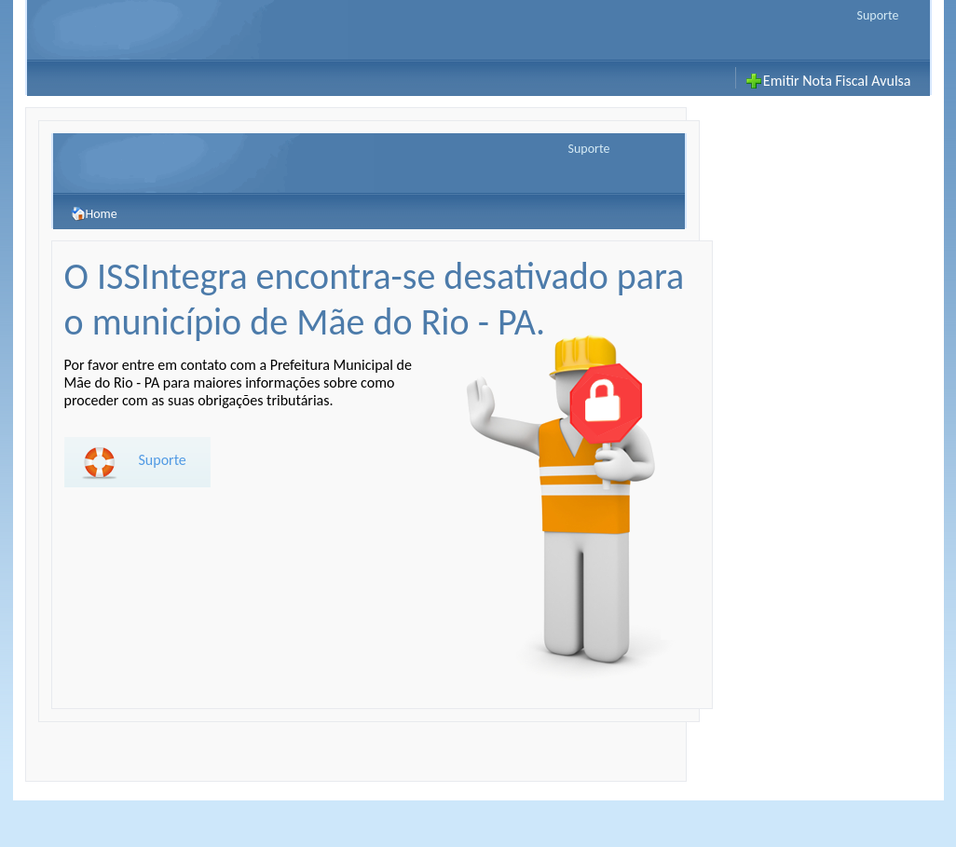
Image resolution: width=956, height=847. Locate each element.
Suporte (878, 15)
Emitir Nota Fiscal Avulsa (837, 80)
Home (94, 211)
